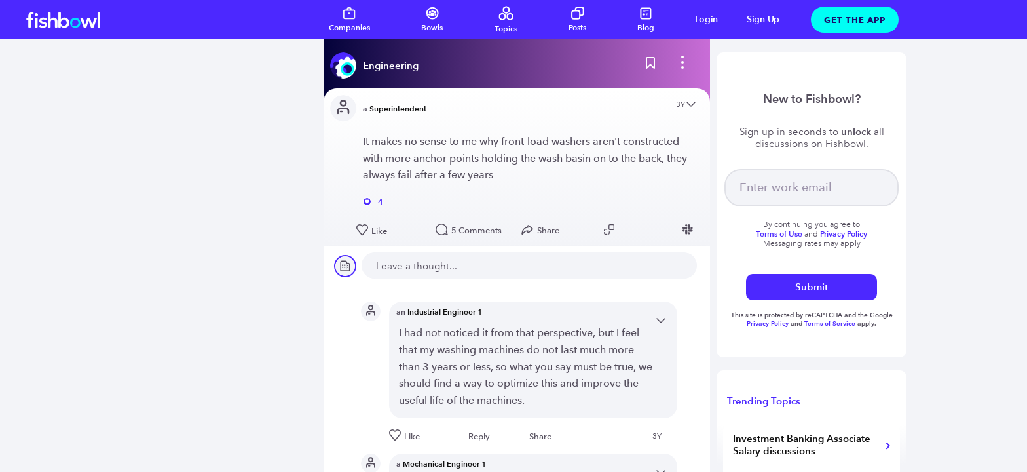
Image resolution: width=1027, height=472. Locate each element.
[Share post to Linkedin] (650, 229)
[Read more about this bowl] (377, 65)
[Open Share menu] (543, 230)
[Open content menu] (691, 105)
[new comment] (529, 265)
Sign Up (763, 19)
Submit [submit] (811, 287)
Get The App (855, 19)
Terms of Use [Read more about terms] (779, 234)
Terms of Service (829, 323)
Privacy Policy (769, 323)
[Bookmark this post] (650, 65)
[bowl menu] (682, 65)
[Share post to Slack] (690, 229)
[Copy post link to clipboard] (611, 229)
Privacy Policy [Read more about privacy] (843, 234)
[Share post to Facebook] (670, 229)
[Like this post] (389, 231)
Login (707, 19)
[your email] (811, 187)
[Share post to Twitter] (631, 229)
